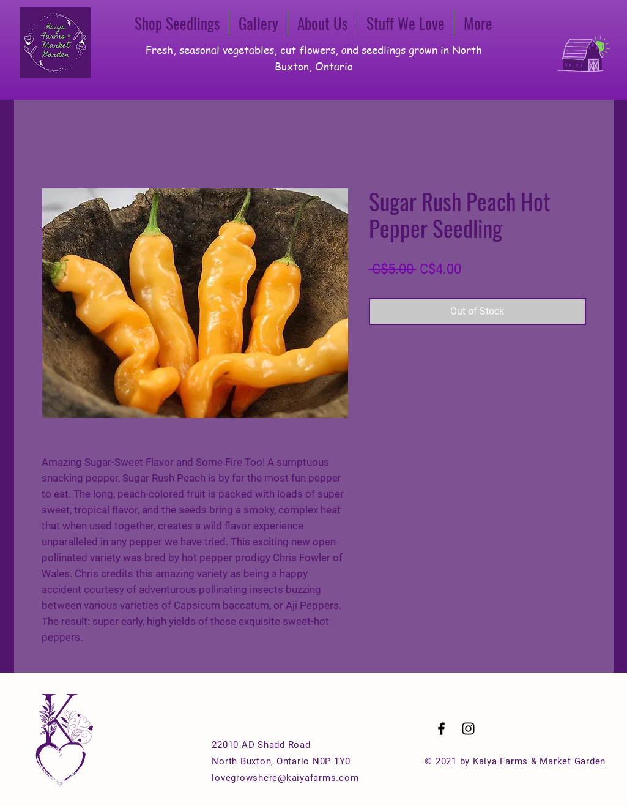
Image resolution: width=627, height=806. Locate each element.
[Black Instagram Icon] (468, 728)
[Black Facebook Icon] (441, 728)
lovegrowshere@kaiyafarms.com (285, 777)
